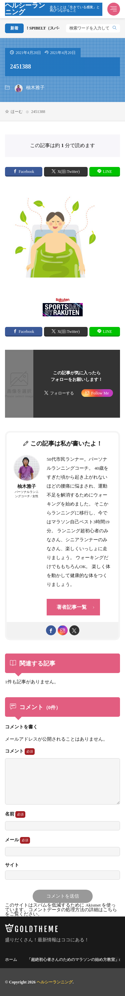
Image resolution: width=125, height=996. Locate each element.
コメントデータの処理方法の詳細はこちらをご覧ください (61, 912)
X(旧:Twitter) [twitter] (68, 171)
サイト (12, 865)
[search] (115, 28)
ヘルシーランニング (53, 9)
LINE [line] (107, 171)
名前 (15, 814)
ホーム (11, 959)
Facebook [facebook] (26, 171)
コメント (20, 751)
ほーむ (17, 111)
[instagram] (63, 630)
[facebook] (51, 630)
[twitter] (74, 630)
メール (17, 840)
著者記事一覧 (72, 607)
